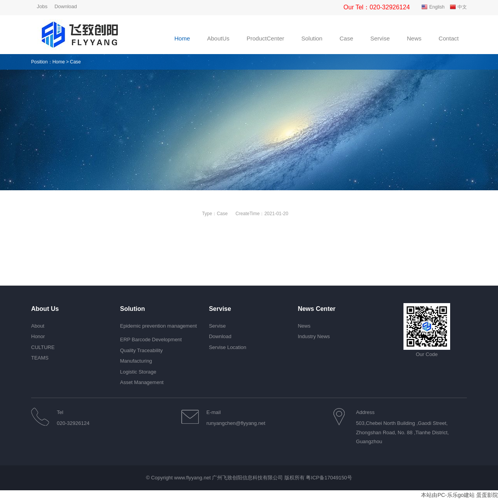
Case (222, 213)
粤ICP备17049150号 (329, 478)
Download (65, 6)
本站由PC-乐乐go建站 (448, 495)
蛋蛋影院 (487, 495)
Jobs (42, 6)
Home (59, 62)
